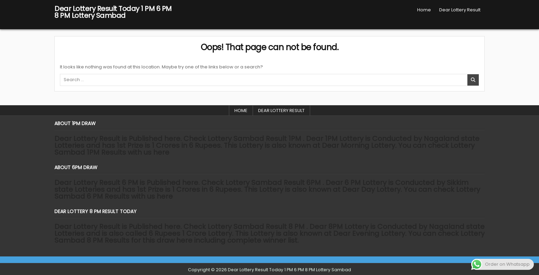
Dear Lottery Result (459, 10)
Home (424, 10)
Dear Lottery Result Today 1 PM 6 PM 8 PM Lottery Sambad (113, 12)
